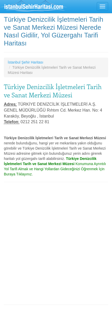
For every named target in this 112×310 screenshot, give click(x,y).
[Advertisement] (56, 243)
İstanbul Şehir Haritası (25, 62)
